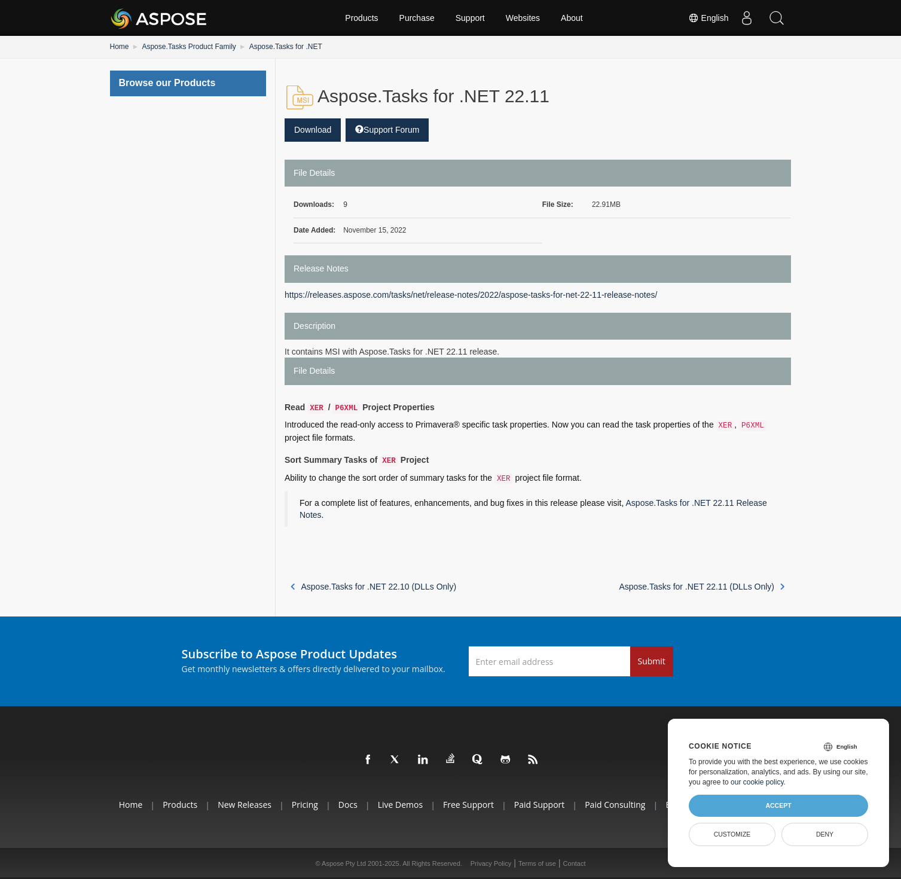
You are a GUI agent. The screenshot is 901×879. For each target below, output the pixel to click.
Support (470, 18)
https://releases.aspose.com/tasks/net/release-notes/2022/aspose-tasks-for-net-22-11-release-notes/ (471, 295)
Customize (732, 834)
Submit (651, 661)
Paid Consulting (615, 804)
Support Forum (387, 130)
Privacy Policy (491, 863)
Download (312, 130)
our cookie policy (757, 782)
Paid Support (539, 804)
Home (119, 46)
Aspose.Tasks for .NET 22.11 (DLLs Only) (701, 586)
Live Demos (400, 804)
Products (361, 18)
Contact (574, 863)
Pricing (305, 804)
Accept (778, 805)
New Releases (244, 804)
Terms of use (537, 863)
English (708, 18)
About (572, 18)
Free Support (468, 804)
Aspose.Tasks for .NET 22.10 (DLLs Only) (373, 586)
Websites (523, 18)
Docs (348, 804)
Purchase (417, 18)
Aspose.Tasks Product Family (189, 46)
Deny (824, 834)
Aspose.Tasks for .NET (285, 46)
